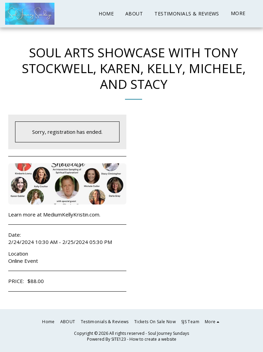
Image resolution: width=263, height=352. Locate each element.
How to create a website (152, 339)
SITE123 (118, 339)
